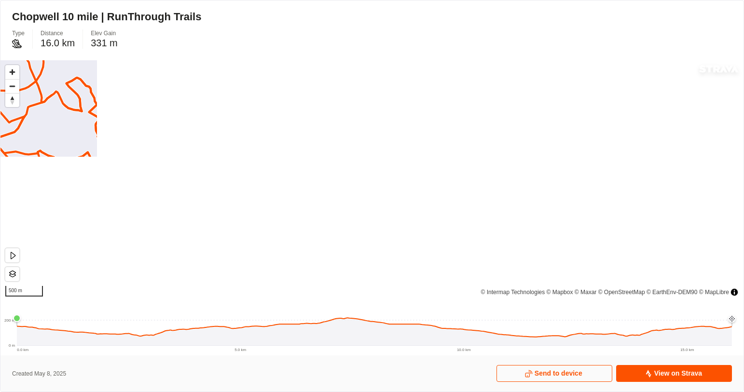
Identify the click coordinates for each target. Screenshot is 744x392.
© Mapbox (560, 292)
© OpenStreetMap (621, 292)
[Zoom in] (12, 72)
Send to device (553, 373)
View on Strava (673, 373)
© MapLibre (714, 292)
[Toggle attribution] (734, 292)
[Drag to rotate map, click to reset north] (12, 100)
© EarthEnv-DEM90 (672, 292)
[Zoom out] (12, 86)
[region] (372, 180)
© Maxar (586, 292)
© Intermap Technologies (513, 292)
